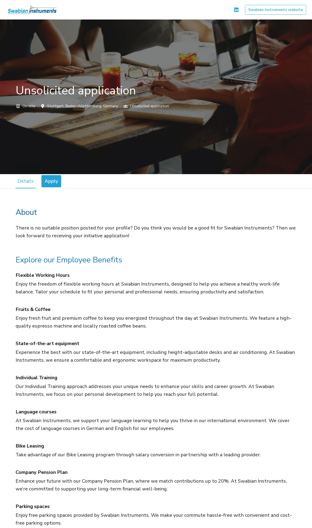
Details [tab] (26, 181)
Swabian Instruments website (275, 9)
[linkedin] (236, 10)
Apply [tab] (51, 181)
